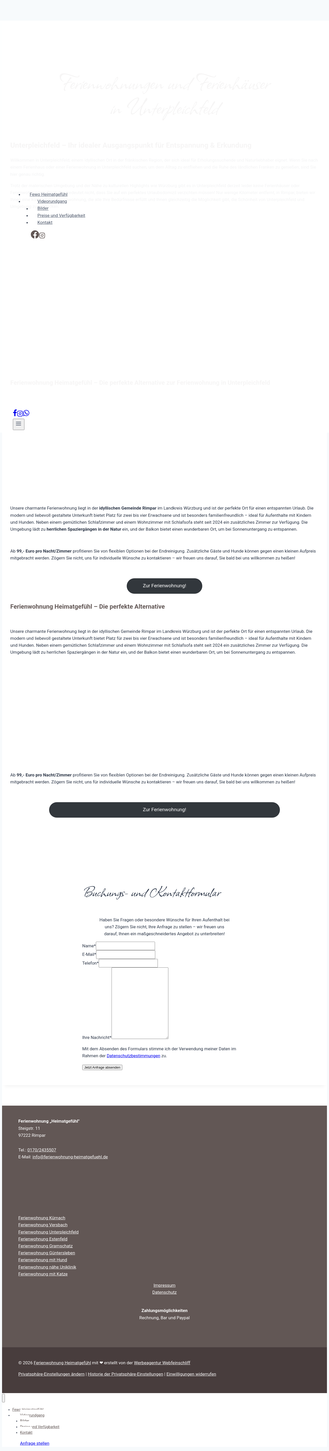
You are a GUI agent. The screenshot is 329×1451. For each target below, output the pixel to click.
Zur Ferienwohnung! (164, 586)
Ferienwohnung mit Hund (42, 1259)
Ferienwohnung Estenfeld (42, 1239)
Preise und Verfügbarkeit (61, 215)
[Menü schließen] (3, 1398)
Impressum (164, 1285)
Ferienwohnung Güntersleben (46, 1252)
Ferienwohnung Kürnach (41, 1217)
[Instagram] (42, 237)
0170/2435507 (41, 1149)
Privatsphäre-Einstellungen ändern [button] (51, 1374)
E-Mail (89, 954)
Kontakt (45, 222)
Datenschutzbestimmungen (133, 1055)
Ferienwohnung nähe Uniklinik (47, 1267)
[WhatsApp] (26, 415)
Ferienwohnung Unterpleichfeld (48, 1232)
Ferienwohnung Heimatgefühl (62, 1362)
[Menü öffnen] (18, 424)
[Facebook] (35, 237)
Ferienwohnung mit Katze (43, 1274)
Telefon (90, 963)
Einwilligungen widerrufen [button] (191, 1374)
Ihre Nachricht (97, 1037)
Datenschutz (164, 1292)
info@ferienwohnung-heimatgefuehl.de (70, 1156)
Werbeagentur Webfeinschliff (162, 1362)
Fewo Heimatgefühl (49, 194)
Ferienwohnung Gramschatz (45, 1245)
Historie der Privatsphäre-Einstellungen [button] (125, 1374)
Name (89, 945)
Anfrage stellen (34, 1443)
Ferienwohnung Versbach (42, 1224)
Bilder (43, 208)
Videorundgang (49, 202)
